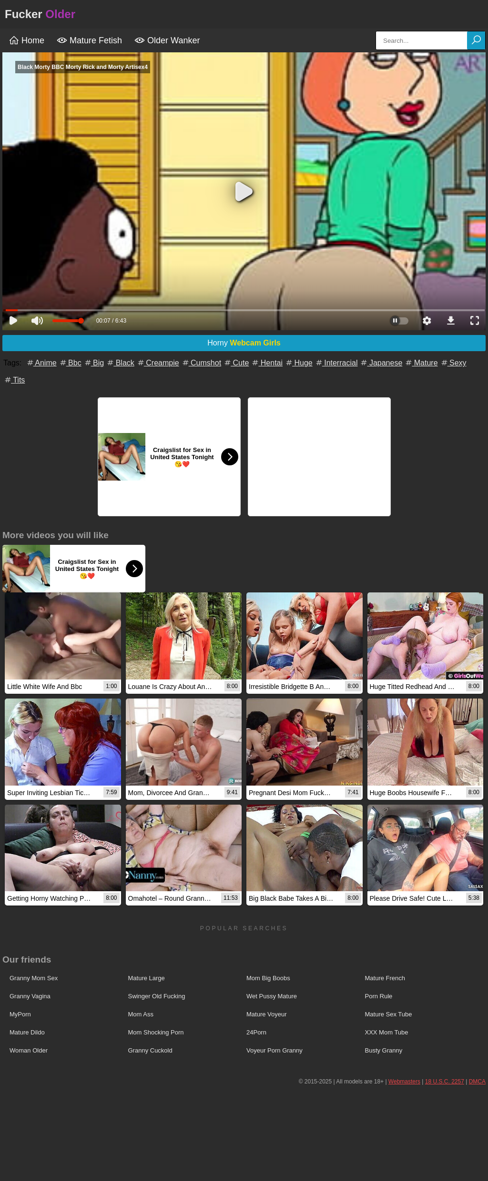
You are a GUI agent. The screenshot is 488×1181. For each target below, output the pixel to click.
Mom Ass (140, 1014)
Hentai (267, 363)
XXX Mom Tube (386, 1032)
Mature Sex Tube (388, 1014)
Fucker (40, 14)
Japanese (380, 363)
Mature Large (146, 978)
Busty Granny (384, 1050)
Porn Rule (379, 996)
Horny (244, 343)
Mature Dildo (27, 1032)
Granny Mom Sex (34, 978)
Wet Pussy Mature (271, 996)
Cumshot (201, 363)
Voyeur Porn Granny (274, 1050)
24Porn (256, 1032)
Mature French (385, 978)
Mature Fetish (89, 40)
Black (120, 363)
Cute (236, 363)
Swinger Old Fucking (156, 996)
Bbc (70, 363)
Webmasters (404, 1081)
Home (26, 40)
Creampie (157, 363)
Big (93, 363)
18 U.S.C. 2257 (444, 1081)
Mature (420, 363)
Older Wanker (167, 40)
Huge (299, 363)
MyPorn (20, 1014)
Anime (41, 363)
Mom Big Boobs (268, 978)
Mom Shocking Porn (156, 1032)
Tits (14, 380)
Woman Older (29, 1050)
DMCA (477, 1081)
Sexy (453, 363)
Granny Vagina (30, 996)
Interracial (336, 363)
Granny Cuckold (150, 1050)
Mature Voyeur (266, 1014)
